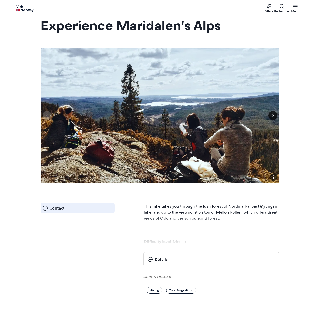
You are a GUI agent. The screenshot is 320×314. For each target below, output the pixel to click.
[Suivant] (272, 115)
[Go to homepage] (25, 8)
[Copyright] (273, 177)
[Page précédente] (47, 115)
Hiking (154, 290)
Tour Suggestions (181, 290)
